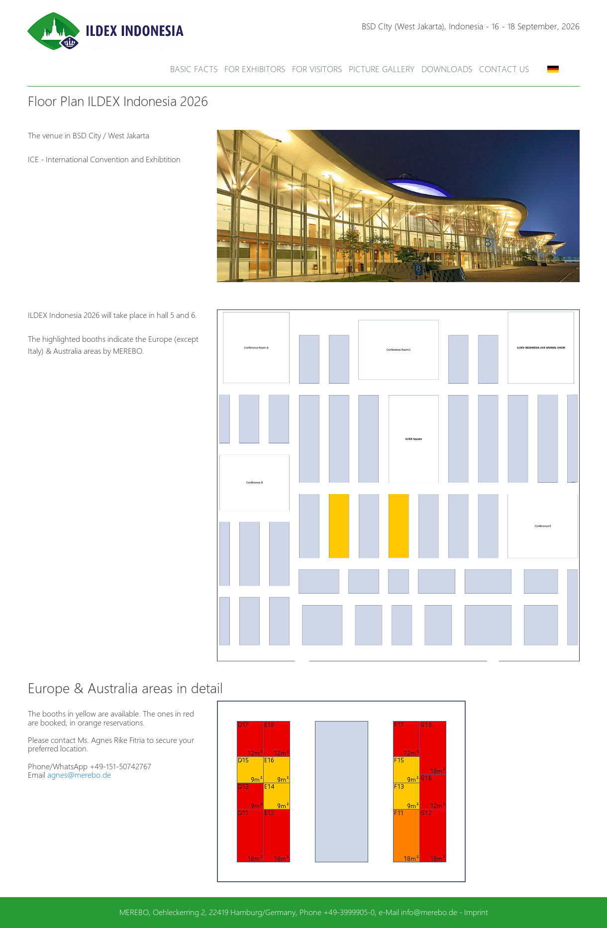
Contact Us (504, 69)
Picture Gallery (381, 69)
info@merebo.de (429, 912)
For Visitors (317, 69)
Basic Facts (193, 69)
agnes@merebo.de (79, 775)
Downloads (446, 69)
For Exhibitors (254, 69)
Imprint (476, 912)
